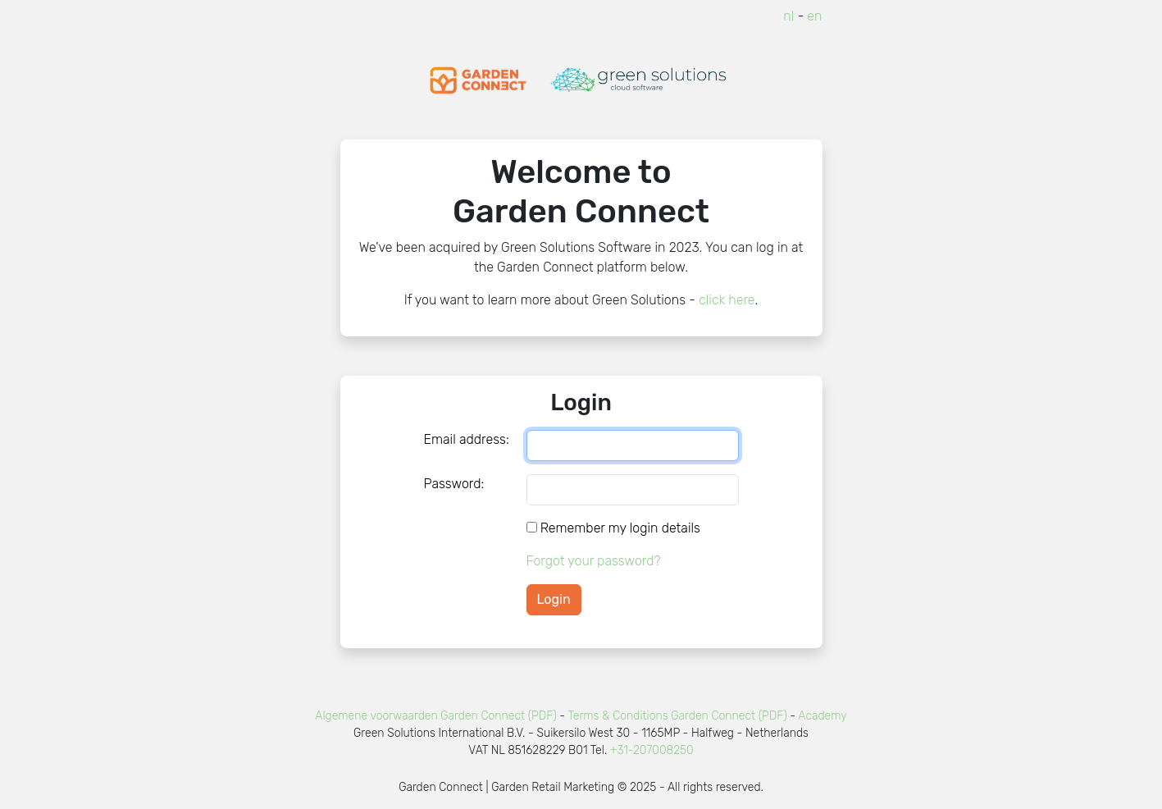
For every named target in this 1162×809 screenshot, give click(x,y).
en (814, 16)
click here (726, 300)
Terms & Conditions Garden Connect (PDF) (676, 716)
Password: (454, 483)
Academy (822, 716)
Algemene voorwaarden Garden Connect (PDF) (435, 716)
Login (554, 599)
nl (788, 16)
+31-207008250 (652, 750)
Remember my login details (620, 528)
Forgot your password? (593, 561)
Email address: (466, 439)
